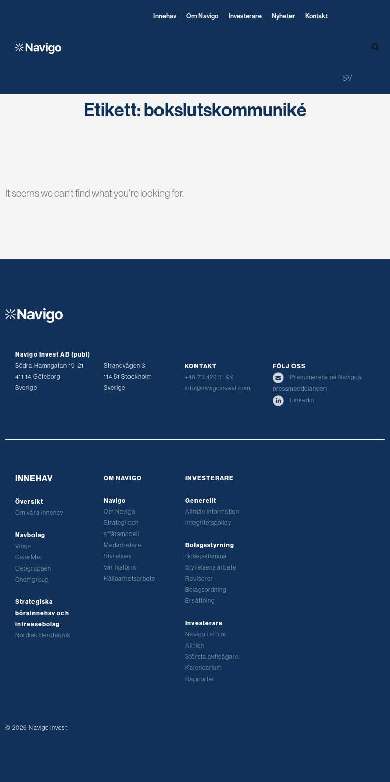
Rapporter (200, 679)
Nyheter (283, 16)
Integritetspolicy (208, 522)
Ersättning (200, 601)
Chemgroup (32, 579)
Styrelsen (117, 556)
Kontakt (316, 16)
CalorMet (28, 557)
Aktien (194, 645)
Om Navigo (202, 16)
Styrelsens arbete (210, 567)
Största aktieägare (212, 656)
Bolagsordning (205, 589)
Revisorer (199, 578)
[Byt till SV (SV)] (347, 77)
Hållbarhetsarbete (129, 578)
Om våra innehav (39, 512)
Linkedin (293, 400)
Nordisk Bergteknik (43, 635)
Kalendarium (203, 667)
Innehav (164, 16)
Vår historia (120, 567)
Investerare (245, 16)
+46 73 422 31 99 (209, 377)
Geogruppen (33, 568)
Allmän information (212, 511)
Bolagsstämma (206, 556)
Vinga (23, 546)
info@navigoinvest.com (217, 388)
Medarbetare (122, 545)
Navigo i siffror (206, 634)
